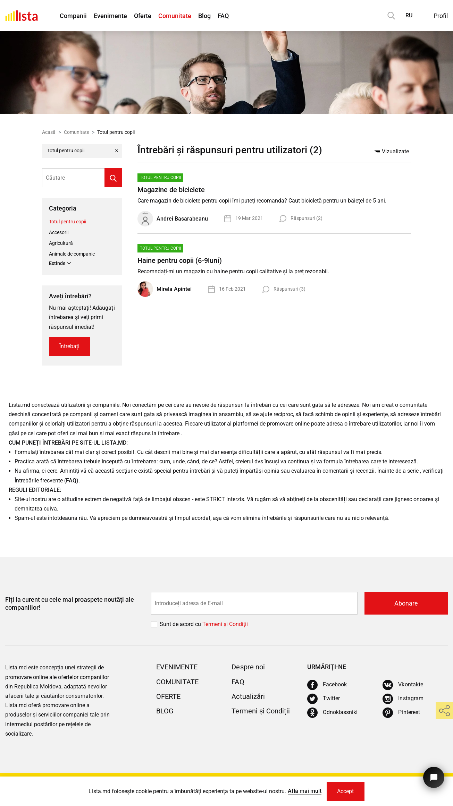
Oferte (142, 15)
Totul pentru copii (67, 221)
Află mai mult (304, 791)
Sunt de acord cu (181, 624)
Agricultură (61, 243)
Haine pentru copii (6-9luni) (179, 260)
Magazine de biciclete (171, 190)
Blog (204, 15)
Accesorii (58, 232)
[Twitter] (323, 699)
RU (408, 15)
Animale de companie (72, 254)
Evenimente (110, 15)
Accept (345, 791)
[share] (444, 710)
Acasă (49, 132)
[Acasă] (21, 15)
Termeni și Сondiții (225, 624)
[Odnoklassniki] (332, 713)
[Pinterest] (401, 713)
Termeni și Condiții (261, 711)
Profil (441, 15)
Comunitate (174, 15)
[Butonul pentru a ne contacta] (433, 777)
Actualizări (248, 696)
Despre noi (248, 667)
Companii (73, 15)
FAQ (223, 15)
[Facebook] (327, 685)
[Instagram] (403, 699)
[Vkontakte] (403, 685)
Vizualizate (392, 151)
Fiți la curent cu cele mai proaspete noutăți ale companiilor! (69, 603)
